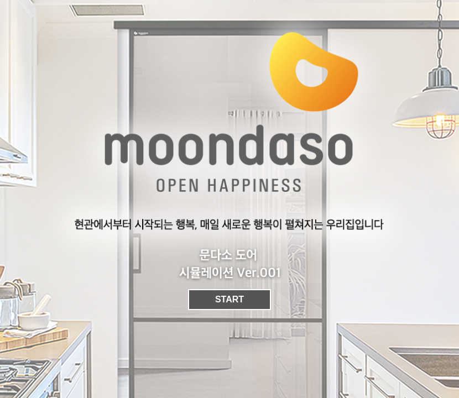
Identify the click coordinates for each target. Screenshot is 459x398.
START (229, 299)
